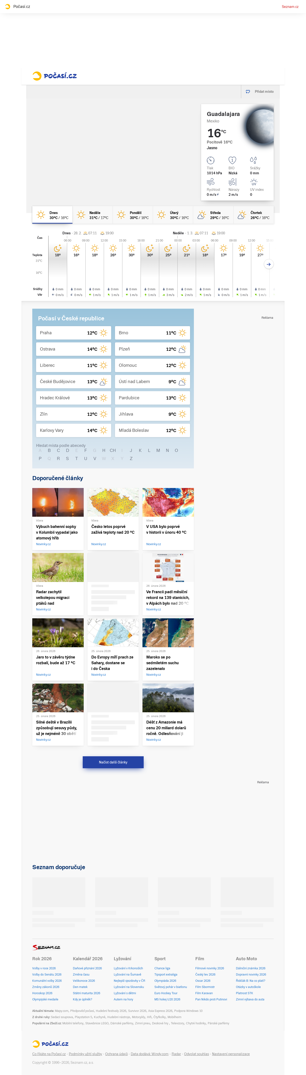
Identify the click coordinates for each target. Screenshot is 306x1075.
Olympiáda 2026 (165, 980)
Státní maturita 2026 (86, 993)
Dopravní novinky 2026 (251, 974)
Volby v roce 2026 (44, 968)
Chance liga (162, 968)
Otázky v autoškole (248, 987)
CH (113, 450)
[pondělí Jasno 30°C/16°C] (133, 215)
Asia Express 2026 (160, 1011)
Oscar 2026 (202, 980)
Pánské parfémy (218, 1023)
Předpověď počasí (82, 1011)
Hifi (149, 1017)
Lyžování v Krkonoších (128, 968)
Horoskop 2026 (42, 993)
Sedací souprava (62, 1017)
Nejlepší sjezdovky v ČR (129, 980)
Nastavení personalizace (231, 1054)
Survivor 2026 (137, 1011)
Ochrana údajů (116, 1054)
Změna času (81, 974)
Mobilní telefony (72, 1023)
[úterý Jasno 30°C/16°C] (173, 215)
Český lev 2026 (205, 974)
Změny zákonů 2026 (45, 987)
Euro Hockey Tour (165, 993)
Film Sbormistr (205, 987)
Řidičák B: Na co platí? (250, 980)
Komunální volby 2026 (47, 980)
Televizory (177, 1023)
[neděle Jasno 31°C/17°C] (92, 215)
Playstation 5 (83, 1017)
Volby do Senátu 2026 (46, 974)
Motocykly (138, 1017)
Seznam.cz (290, 7)
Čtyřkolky (159, 1017)
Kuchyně (99, 1017)
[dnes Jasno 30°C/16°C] (52, 215)
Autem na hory (123, 999)
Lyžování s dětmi (125, 993)
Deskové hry (160, 1023)
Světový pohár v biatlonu (170, 987)
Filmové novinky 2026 (209, 968)
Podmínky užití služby (85, 1054)
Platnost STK (244, 993)
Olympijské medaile (45, 999)
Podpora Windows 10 (188, 1011)
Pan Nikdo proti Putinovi (211, 999)
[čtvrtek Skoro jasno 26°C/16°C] (254, 215)
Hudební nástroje (118, 1017)
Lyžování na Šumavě (127, 974)
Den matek (80, 987)
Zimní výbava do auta (250, 999)
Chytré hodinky (196, 1023)
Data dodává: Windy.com (150, 1054)
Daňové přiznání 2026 (87, 968)
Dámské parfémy (121, 1023)
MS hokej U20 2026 (167, 999)
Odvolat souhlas (196, 1054)
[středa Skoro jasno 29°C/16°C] (213, 215)
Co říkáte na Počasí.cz (49, 1054)
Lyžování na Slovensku (129, 987)
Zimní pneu (142, 1023)
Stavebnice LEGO (97, 1023)
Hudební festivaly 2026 (111, 1011)
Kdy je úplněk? (82, 999)
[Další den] (269, 264)
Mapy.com (61, 1011)
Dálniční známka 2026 (250, 968)
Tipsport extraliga (165, 974)
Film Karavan (204, 993)
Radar (176, 1054)
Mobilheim (174, 1017)
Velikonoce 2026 (84, 980)
